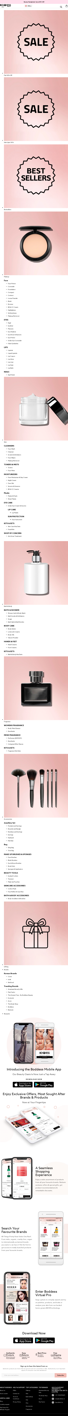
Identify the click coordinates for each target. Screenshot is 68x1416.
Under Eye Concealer (15, 340)
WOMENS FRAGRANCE (14, 725)
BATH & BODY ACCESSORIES (16, 895)
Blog (1, 1401)
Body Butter (12, 629)
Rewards (7, 1014)
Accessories (29, 1406)
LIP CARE (12, 509)
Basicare (10, 1010)
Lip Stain (10, 365)
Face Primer (12, 283)
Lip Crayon (11, 356)
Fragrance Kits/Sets (14, 751)
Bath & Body (29, 1397)
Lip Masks (15, 513)
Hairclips (10, 841)
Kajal (9, 323)
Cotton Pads (12, 889)
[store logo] (5, 5)
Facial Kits (11, 529)
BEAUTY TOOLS (11, 873)
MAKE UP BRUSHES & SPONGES (17, 854)
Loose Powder (13, 298)
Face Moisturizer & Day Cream (18, 477)
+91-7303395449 (58, 1395)
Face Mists (11, 470)
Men (27, 1403)
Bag (5, 844)
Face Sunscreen (17, 519)
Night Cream (12, 480)
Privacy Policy (17, 1402)
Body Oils (11, 635)
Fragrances (29, 1409)
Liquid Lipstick (12, 353)
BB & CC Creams (13, 489)
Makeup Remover (13, 316)
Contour (10, 295)
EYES (6, 320)
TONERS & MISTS (11, 464)
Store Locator (4, 1393)
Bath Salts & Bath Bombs (16, 622)
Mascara (10, 329)
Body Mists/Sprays (14, 728)
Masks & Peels (12, 496)
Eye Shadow (12, 332)
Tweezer (11, 879)
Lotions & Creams (14, 632)
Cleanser (11, 452)
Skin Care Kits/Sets (14, 526)
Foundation (11, 289)
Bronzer (10, 304)
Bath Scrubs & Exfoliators (16, 616)
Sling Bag (11, 847)
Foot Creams (12, 647)
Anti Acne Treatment (15, 536)
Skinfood (11, 982)
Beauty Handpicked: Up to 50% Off (34, 2)
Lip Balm (10, 368)
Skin (27, 1393)
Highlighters (12, 310)
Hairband (11, 838)
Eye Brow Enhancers (14, 335)
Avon (9, 1001)
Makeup (28, 1390)
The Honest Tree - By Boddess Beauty (20, 995)
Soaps (10, 619)
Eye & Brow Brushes (14, 863)
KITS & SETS (9, 523)
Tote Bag (11, 850)
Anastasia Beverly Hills (15, 989)
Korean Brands (10, 973)
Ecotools (11, 998)
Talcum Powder (13, 638)
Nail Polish (11, 375)
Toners (10, 467)
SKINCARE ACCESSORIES (14, 885)
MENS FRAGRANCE (12, 735)
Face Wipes (11, 458)
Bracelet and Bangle (14, 829)
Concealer (11, 286)
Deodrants (11, 731)
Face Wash (11, 449)
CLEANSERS (9, 446)
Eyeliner (10, 326)
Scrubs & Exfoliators (14, 455)
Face (6, 280)
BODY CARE (9, 626)
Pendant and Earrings (15, 826)
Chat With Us (57, 1402)
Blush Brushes (12, 860)
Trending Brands (11, 986)
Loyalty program (4, 1404)
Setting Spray (12, 313)
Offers (29, 6)
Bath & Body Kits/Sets (15, 654)
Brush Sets (11, 866)
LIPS (6, 347)
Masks (6, 493)
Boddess (11, 1007)
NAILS (6, 372)
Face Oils (11, 483)
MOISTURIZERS (10, 474)
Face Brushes (12, 857)
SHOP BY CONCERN (12, 533)
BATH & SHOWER (11, 610)
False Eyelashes (13, 343)
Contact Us (16, 1393)
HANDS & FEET (10, 641)
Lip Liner (11, 362)
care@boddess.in (58, 1399)
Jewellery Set (9, 823)
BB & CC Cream (13, 307)
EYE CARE (8, 502)
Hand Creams (12, 644)
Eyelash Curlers (13, 876)
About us (2, 1390)
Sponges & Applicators (15, 869)
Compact (11, 292)
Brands (6, 970)
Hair (27, 1400)
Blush (10, 301)
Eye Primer (11, 338)
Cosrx (10, 976)
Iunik (9, 979)
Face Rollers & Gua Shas (16, 892)
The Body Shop (13, 1004)
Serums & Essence (14, 486)
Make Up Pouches (14, 882)
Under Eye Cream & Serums (17, 506)
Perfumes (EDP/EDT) (15, 738)
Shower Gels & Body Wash (16, 613)
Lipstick (10, 350)
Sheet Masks (12, 499)
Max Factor (11, 992)
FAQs (14, 1390)
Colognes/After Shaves (15, 744)
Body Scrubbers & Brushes (16, 898)
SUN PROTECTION (16, 516)
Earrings (10, 835)
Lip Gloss (11, 359)
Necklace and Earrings (15, 832)
